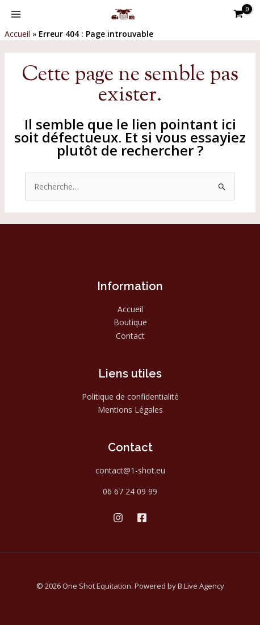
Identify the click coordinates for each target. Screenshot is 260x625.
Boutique (130, 322)
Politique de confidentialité (130, 396)
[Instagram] (118, 518)
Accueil (17, 33)
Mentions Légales (130, 409)
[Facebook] (142, 518)
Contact (130, 335)
